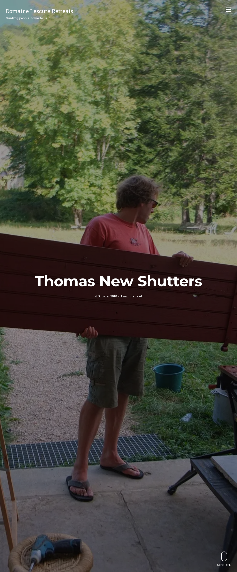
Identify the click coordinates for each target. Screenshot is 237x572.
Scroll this (224, 559)
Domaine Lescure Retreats (39, 11)
